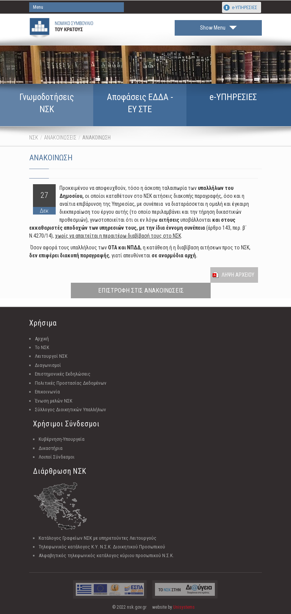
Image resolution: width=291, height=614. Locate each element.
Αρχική (42, 338)
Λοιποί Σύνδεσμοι (57, 457)
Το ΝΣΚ (42, 347)
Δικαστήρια (51, 448)
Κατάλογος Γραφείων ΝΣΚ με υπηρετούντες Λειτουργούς (97, 538)
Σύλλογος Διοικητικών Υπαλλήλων (70, 409)
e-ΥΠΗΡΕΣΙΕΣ (244, 7)
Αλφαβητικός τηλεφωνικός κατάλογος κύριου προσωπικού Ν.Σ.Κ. (106, 555)
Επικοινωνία (47, 392)
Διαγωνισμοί (48, 365)
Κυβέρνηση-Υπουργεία (61, 439)
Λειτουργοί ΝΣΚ (51, 356)
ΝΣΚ (33, 138)
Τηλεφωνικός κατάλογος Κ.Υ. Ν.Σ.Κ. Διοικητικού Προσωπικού (102, 547)
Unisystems (184, 607)
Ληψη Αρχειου (238, 275)
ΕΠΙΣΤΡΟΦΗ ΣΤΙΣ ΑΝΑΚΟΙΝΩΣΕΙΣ (141, 290)
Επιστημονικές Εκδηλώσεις (63, 374)
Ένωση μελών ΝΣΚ (53, 401)
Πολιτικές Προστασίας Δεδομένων (70, 383)
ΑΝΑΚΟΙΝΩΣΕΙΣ (60, 138)
